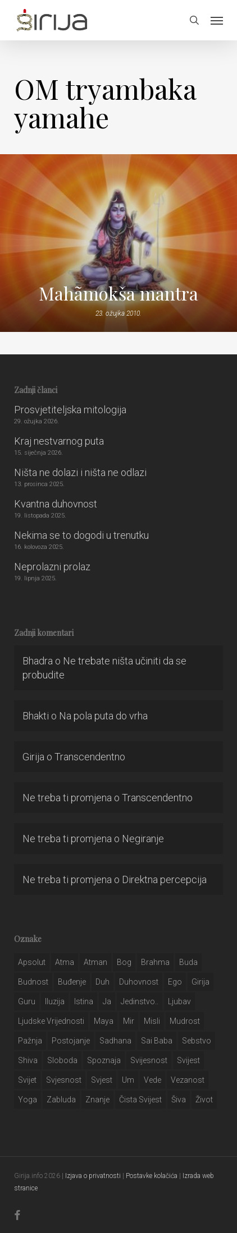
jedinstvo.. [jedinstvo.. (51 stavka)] (139, 1001)
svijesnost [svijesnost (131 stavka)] (148, 1060)
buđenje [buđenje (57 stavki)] (72, 981)
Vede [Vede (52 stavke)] (152, 1079)
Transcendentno (89, 757)
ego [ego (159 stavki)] (175, 981)
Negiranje (143, 838)
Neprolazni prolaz (52, 566)
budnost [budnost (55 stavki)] (33, 981)
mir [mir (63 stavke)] (128, 1021)
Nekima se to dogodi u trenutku (81, 535)
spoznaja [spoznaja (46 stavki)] (104, 1060)
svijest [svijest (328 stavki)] (188, 1060)
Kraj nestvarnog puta (59, 441)
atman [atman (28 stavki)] (95, 962)
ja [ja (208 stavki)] (107, 1001)
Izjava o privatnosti (93, 1176)
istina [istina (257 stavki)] (83, 1001)
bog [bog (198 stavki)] (124, 962)
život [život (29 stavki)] (204, 1099)
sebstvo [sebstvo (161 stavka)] (196, 1040)
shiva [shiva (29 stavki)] (28, 1060)
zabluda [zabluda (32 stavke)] (61, 1099)
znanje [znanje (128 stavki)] (97, 1099)
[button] (217, 20)
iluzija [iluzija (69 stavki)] (55, 1001)
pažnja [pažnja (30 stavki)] (30, 1040)
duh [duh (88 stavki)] (102, 981)
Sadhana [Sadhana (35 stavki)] (115, 1040)
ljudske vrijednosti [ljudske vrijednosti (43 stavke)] (51, 1021)
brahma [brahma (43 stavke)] (155, 962)
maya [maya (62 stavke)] (103, 1021)
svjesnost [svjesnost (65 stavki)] (63, 1079)
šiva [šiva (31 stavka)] (178, 1099)
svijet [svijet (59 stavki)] (27, 1079)
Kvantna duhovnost (55, 504)
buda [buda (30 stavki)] (188, 962)
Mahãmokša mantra (118, 293)
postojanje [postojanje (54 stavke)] (71, 1040)
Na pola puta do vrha (103, 716)
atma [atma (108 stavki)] (64, 962)
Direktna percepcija (164, 879)
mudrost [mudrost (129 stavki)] (185, 1021)
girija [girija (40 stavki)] (200, 981)
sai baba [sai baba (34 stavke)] (156, 1040)
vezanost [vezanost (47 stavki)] (187, 1079)
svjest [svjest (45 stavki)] (101, 1079)
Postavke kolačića (151, 1176)
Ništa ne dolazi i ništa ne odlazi (80, 472)
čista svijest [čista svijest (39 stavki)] (140, 1099)
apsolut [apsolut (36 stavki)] (31, 962)
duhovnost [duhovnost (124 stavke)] (138, 981)
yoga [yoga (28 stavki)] (27, 1099)
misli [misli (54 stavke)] (152, 1021)
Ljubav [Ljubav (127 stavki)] (179, 1001)
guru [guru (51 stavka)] (26, 1001)
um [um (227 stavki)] (128, 1079)
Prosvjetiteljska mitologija (70, 409)
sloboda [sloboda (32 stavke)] (62, 1060)
